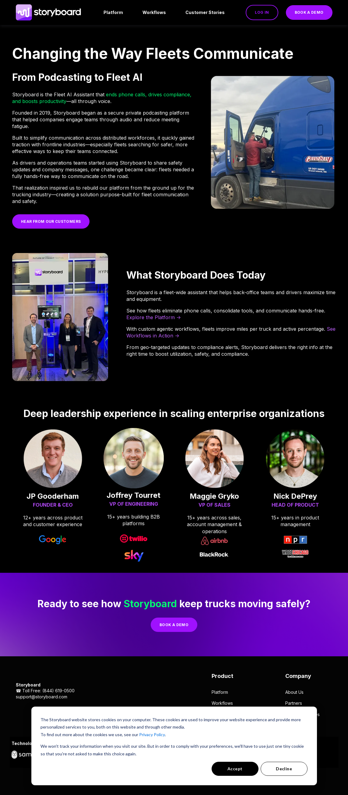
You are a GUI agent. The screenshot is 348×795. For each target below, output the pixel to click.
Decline (284, 768)
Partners (293, 703)
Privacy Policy (152, 734)
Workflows (222, 703)
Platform (220, 692)
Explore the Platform (150, 317)
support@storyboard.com (41, 696)
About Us (294, 692)
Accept (235, 768)
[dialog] (174, 746)
